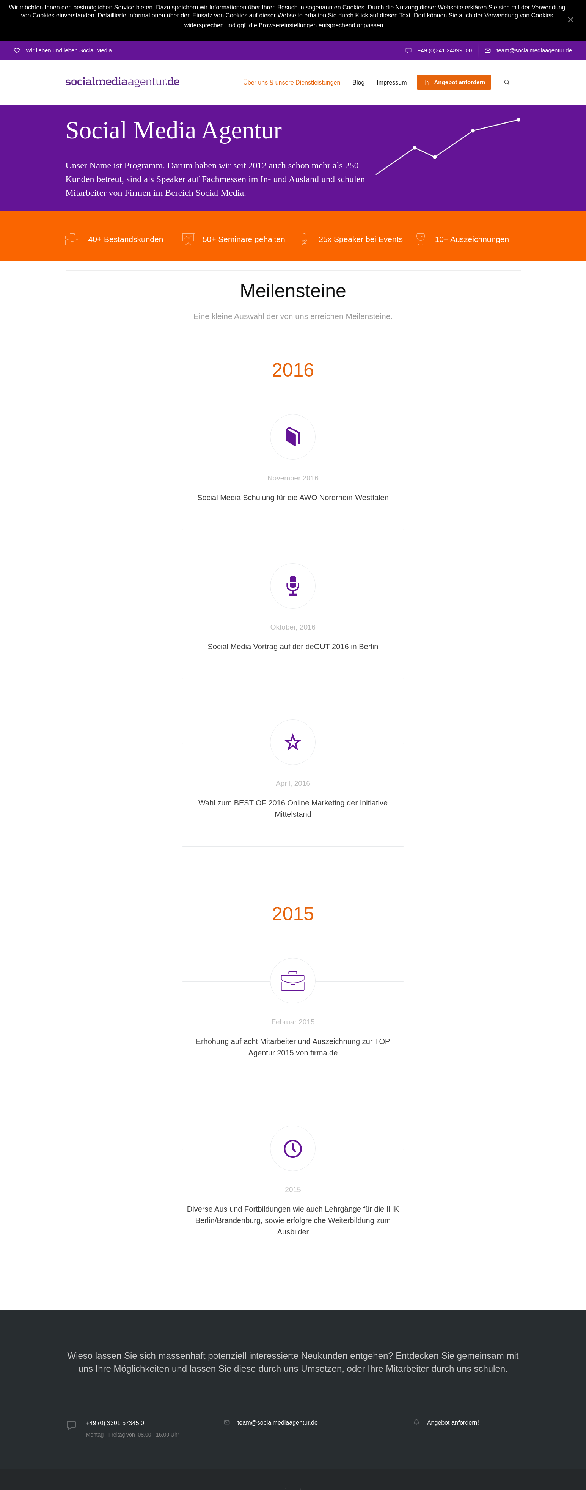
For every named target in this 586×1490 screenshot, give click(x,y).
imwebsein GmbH (468, 1461)
